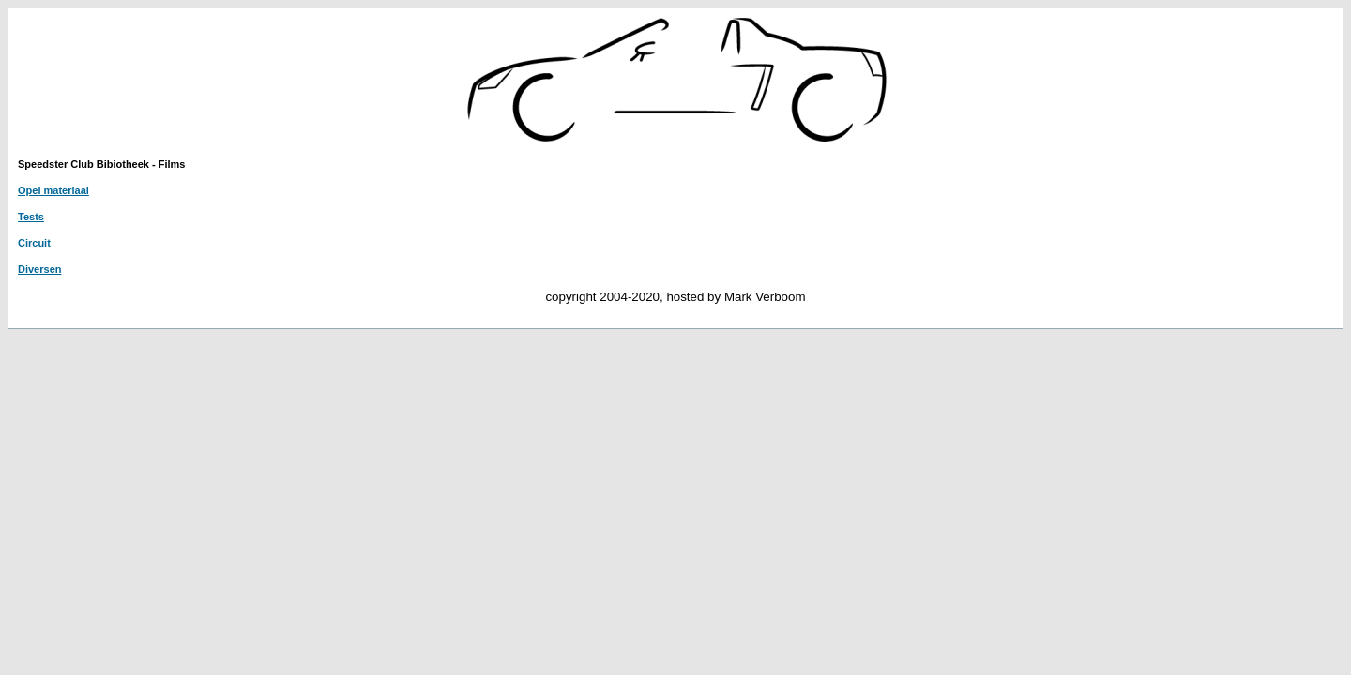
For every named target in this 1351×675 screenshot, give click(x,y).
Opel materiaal (53, 190)
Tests (31, 216)
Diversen (39, 269)
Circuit (34, 242)
